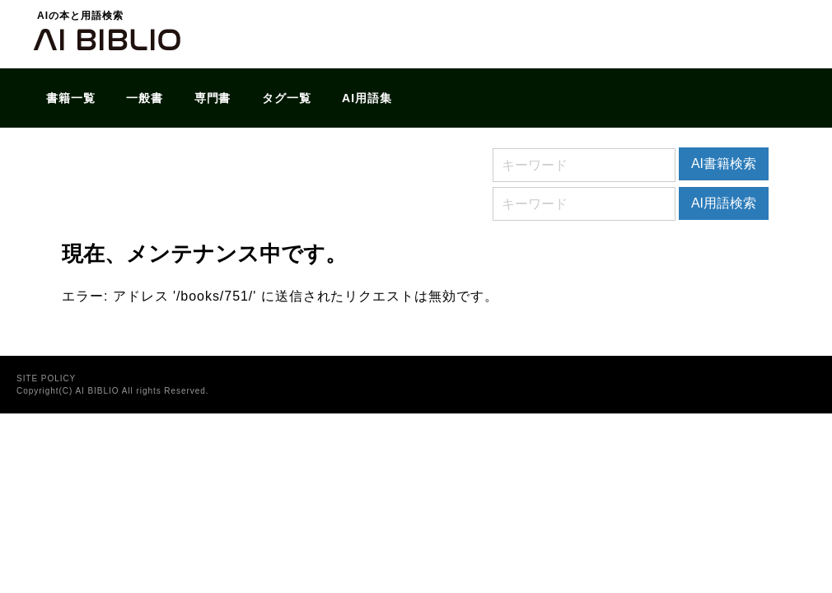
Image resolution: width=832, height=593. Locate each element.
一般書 (144, 98)
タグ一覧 (286, 98)
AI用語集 (367, 98)
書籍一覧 (71, 98)
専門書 (212, 98)
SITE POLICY (46, 378)
